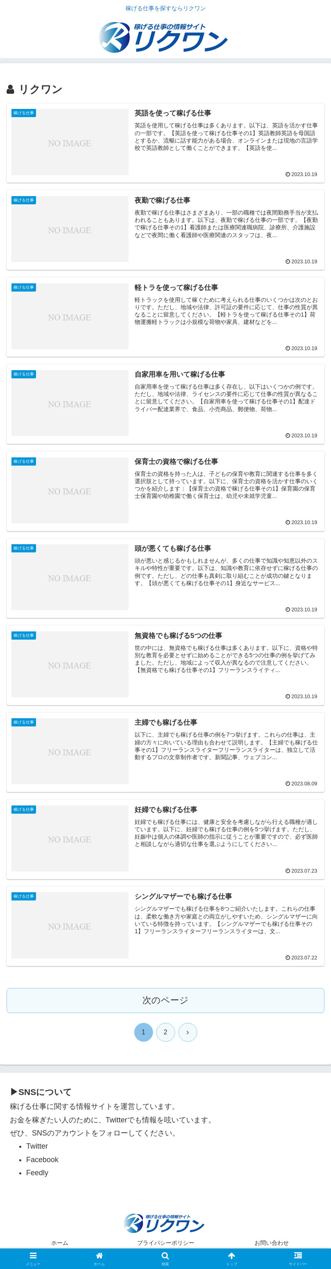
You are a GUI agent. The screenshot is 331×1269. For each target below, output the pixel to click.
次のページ (165, 1000)
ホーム (59, 1243)
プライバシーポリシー (165, 1243)
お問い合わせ (271, 1243)
